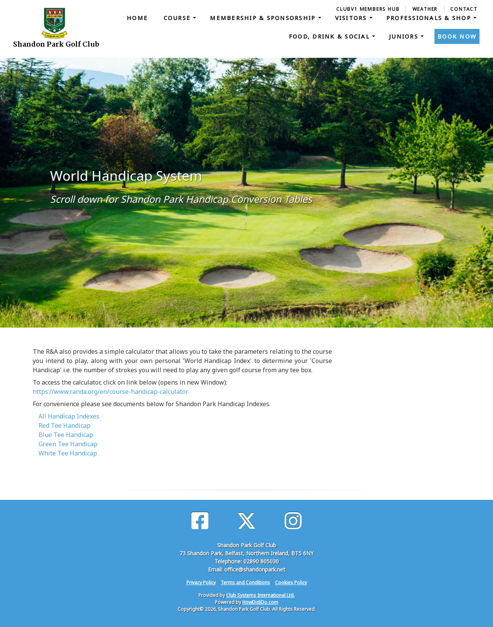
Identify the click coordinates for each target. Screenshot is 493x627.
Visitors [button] (352, 18)
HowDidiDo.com (260, 602)
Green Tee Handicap (68, 444)
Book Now (457, 36)
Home (137, 18)
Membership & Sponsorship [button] (264, 18)
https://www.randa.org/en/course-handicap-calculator (110, 391)
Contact (464, 9)
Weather (425, 9)
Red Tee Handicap (65, 425)
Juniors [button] (405, 36)
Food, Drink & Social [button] (330, 36)
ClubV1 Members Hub (367, 9)
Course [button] (178, 18)
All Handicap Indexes (69, 416)
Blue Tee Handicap (66, 434)
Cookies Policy (291, 582)
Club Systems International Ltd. (260, 595)
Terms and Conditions (245, 582)
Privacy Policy (201, 582)
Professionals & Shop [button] (429, 18)
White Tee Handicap (68, 453)
